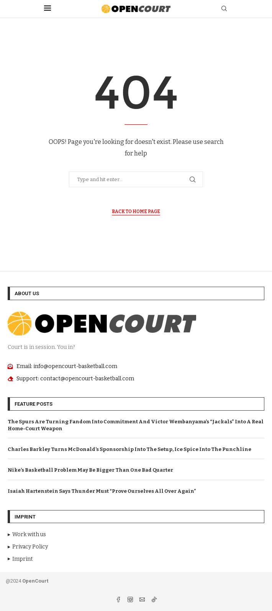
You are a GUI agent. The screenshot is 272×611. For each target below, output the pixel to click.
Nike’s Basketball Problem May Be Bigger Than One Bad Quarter (90, 470)
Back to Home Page (136, 211)
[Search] (224, 9)
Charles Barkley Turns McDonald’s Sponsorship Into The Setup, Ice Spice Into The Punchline (129, 449)
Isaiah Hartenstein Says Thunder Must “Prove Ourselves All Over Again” (102, 491)
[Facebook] (119, 600)
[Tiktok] (154, 600)
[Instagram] (131, 600)
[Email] (143, 600)
